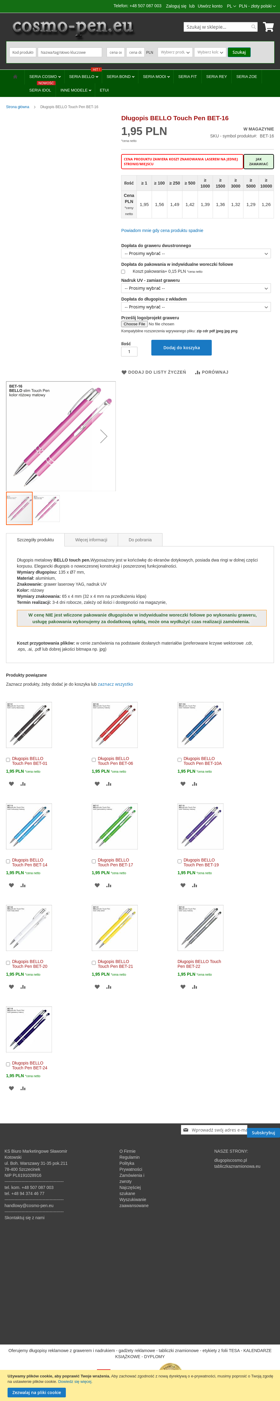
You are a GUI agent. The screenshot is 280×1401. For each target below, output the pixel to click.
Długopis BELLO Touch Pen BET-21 (115, 964)
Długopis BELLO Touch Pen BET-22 (199, 964)
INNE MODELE (74, 90)
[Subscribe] (263, 1130)
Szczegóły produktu (35, 539)
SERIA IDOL (42, 87)
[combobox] (221, 27)
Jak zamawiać (258, 161)
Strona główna (17, 107)
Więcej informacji (91, 539)
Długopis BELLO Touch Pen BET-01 (29, 761)
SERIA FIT (187, 76)
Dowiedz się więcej (75, 1381)
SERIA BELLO (85, 74)
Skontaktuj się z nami (24, 1217)
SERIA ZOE (246, 76)
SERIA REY (216, 76)
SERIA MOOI (155, 76)
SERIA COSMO (43, 76)
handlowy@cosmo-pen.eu (29, 1205)
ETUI (104, 90)
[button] (257, 6)
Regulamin (129, 1157)
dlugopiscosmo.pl (230, 1160)
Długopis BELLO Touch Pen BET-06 (115, 761)
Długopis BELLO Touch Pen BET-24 (29, 1065)
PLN (149, 52)
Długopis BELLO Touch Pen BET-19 (201, 862)
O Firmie (127, 1151)
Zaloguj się (176, 6)
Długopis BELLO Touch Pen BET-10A (203, 761)
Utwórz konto (210, 6)
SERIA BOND (119, 76)
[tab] (35, 539)
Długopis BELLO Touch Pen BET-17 (115, 862)
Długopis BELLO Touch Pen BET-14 (29, 862)
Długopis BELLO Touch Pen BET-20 (29, 964)
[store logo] (73, 30)
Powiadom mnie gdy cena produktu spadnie (162, 230)
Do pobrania (140, 539)
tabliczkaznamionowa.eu (237, 1166)
